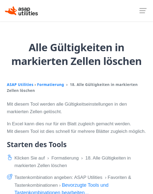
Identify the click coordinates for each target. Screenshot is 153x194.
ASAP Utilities (20, 84)
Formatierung (50, 84)
